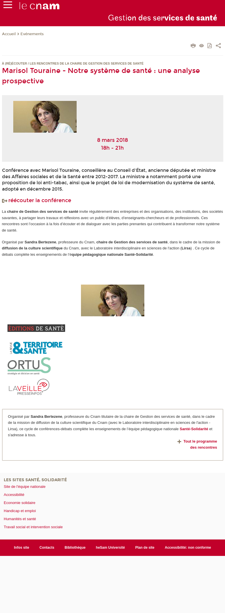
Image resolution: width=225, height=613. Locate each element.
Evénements (32, 34)
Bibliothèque (75, 548)
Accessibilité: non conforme (188, 548)
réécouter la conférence (36, 200)
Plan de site (144, 548)
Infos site (21, 548)
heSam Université (110, 548)
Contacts (46, 548)
